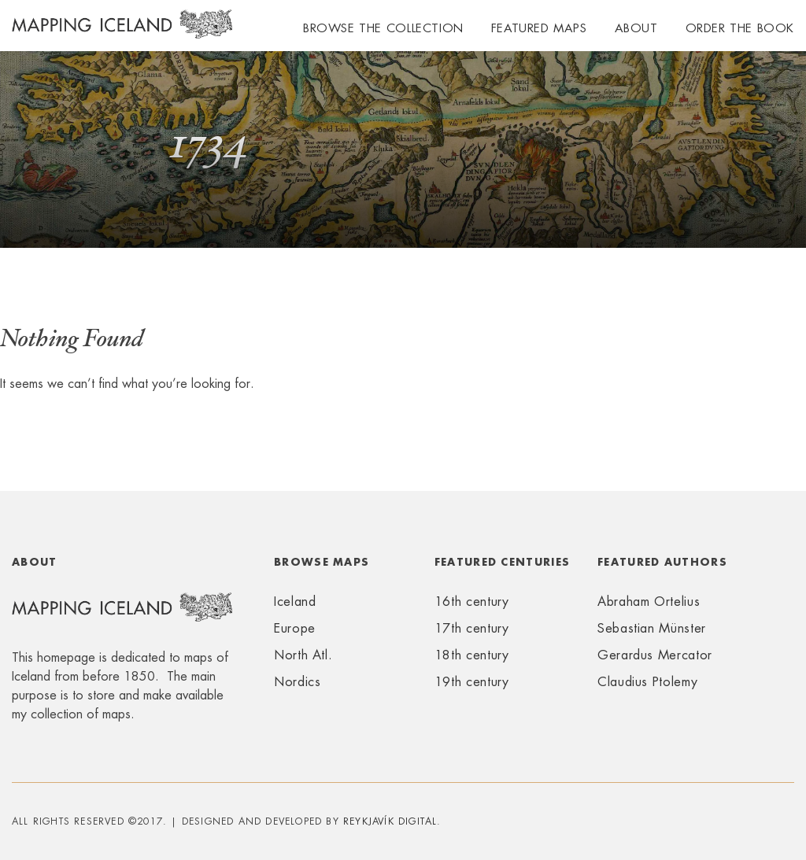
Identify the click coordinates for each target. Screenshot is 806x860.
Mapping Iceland (122, 33)
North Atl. (303, 655)
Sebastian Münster (651, 628)
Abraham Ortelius (648, 601)
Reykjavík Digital (390, 821)
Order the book (740, 27)
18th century (471, 655)
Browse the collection (383, 27)
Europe (295, 628)
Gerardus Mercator (654, 655)
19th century (471, 682)
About (636, 27)
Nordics (297, 682)
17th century (471, 628)
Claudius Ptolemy (647, 682)
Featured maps (539, 27)
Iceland (295, 601)
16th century (471, 601)
